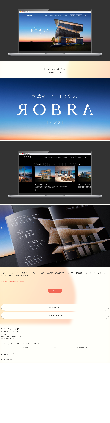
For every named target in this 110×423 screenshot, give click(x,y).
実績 (18, 344)
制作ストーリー (26, 344)
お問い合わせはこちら (56, 315)
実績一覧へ (55, 291)
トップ (3, 344)
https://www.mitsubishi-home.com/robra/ (12, 281)
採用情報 (36, 344)
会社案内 (10, 344)
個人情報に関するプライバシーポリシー (10, 359)
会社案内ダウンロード (56, 307)
